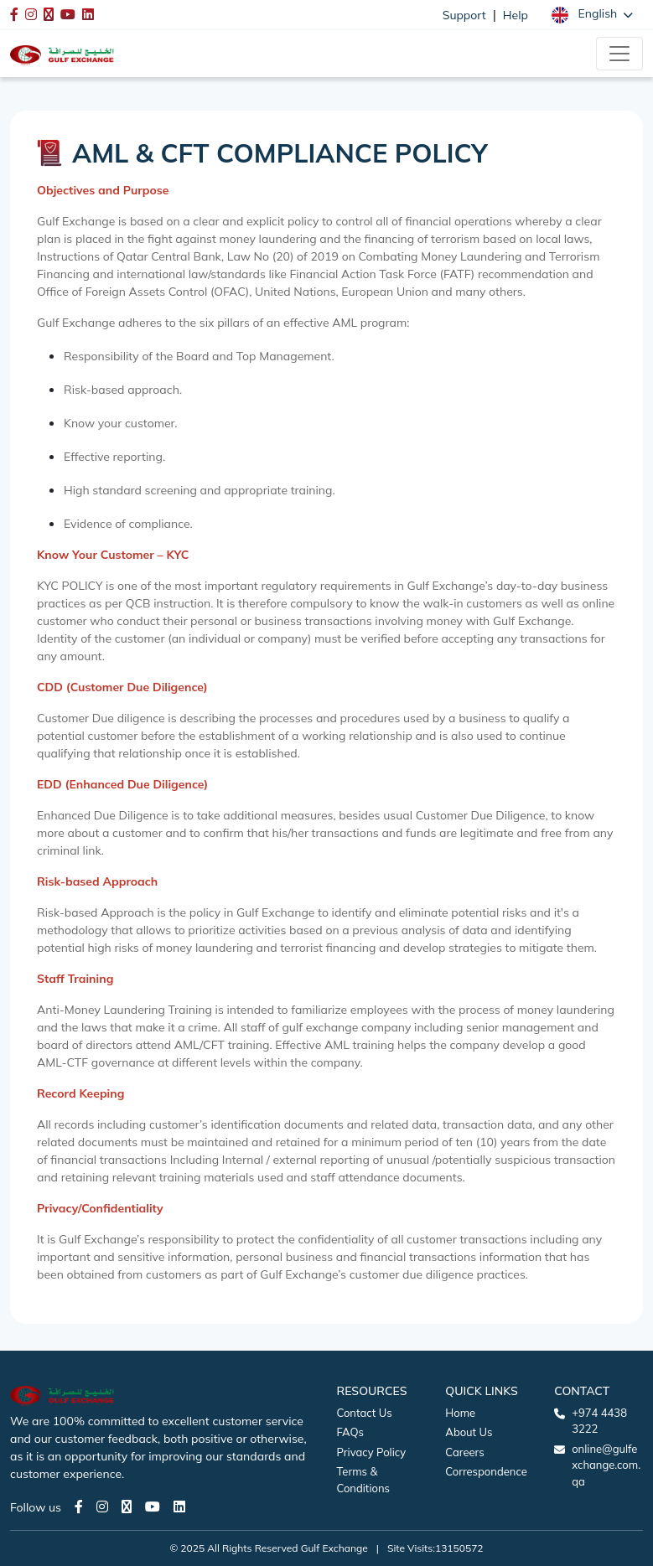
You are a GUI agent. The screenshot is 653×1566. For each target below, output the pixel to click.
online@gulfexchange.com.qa (606, 1465)
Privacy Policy (372, 1452)
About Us (468, 1432)
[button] (592, 14)
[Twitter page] (127, 1506)
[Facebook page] (79, 1506)
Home (460, 1412)
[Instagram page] (102, 1506)
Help (515, 15)
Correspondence (485, 1471)
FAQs (350, 1432)
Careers (464, 1452)
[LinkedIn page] (179, 1506)
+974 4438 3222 (599, 1421)
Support (464, 15)
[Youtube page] (152, 1506)
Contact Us (364, 1412)
